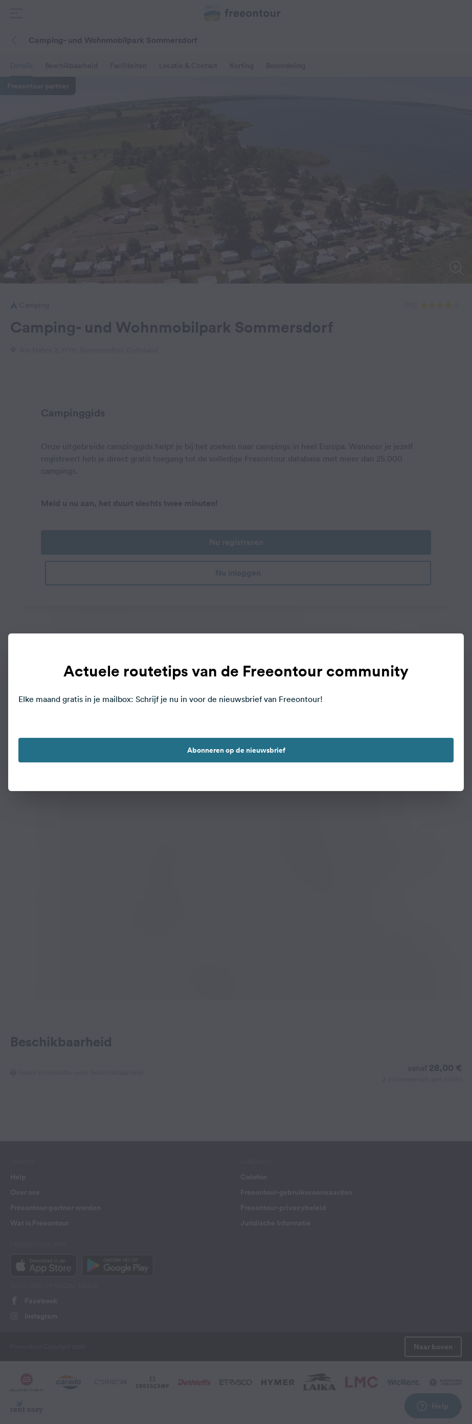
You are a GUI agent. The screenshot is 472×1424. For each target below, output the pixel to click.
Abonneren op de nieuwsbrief (236, 750)
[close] (445, 652)
